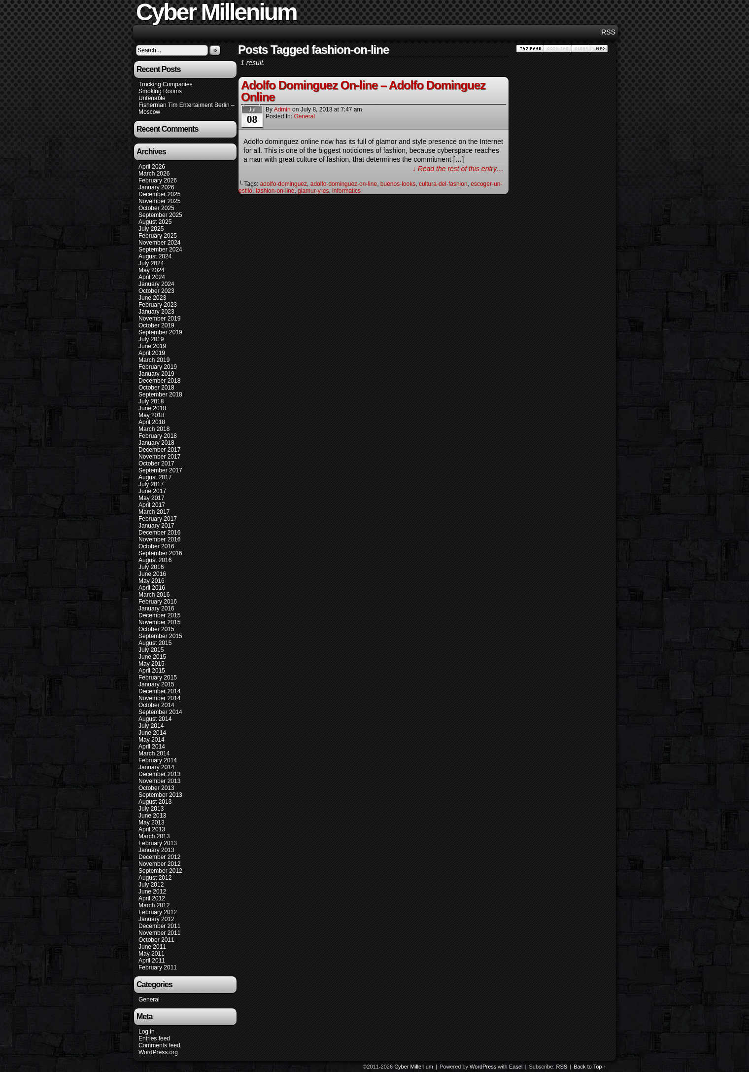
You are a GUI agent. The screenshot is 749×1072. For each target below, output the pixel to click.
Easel (516, 1067)
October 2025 (156, 208)
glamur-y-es (313, 190)
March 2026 (154, 173)
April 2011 (151, 960)
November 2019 (159, 318)
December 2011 (159, 926)
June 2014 (152, 732)
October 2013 (156, 788)
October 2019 (156, 325)
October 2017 (156, 463)
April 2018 (151, 422)
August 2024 (154, 256)
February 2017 (157, 518)
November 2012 (159, 863)
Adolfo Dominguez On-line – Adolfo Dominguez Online (363, 91)
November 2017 (159, 456)
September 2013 (160, 794)
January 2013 (156, 850)
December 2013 (159, 774)
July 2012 (151, 884)
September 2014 (160, 712)
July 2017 (151, 484)
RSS (608, 32)
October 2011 (156, 939)
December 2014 (159, 691)
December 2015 (159, 615)
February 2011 (157, 967)
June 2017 (152, 491)
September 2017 (160, 470)
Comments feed (159, 1045)
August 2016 (154, 560)
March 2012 (154, 905)
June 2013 (152, 815)
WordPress (483, 1067)
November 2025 (159, 201)
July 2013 (151, 808)
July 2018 (151, 401)
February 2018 (157, 435)
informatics (346, 190)
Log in (146, 1031)
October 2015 (156, 629)
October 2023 (156, 290)
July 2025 (151, 228)
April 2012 (151, 898)
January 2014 (156, 767)
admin (282, 109)
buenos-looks (397, 183)
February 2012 (157, 912)
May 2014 (151, 739)
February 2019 (157, 366)
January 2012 (156, 919)
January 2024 (156, 284)
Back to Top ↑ (590, 1067)
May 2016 (151, 580)
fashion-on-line (275, 190)
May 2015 (151, 663)
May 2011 (151, 953)
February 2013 (157, 843)
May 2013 (151, 822)
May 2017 (151, 498)
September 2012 (160, 870)
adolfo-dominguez (283, 183)
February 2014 (157, 760)
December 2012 (159, 857)
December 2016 (159, 532)
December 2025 (159, 194)
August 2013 (154, 801)
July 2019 (151, 339)
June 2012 (152, 891)
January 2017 (156, 525)
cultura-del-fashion (443, 183)
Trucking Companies (165, 84)
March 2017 (154, 511)
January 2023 (156, 311)
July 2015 (151, 649)
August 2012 (154, 877)
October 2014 (156, 705)
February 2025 (157, 235)
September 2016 (160, 553)
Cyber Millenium (413, 1067)
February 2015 (157, 677)
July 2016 (151, 567)
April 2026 (151, 166)
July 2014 (151, 725)
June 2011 (152, 946)
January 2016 (156, 608)
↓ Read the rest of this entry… (458, 169)
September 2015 (160, 636)
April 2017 (151, 504)
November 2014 (159, 698)
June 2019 (152, 346)
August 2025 (154, 221)
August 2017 (154, 477)
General (149, 999)
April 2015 (151, 670)
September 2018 (160, 394)
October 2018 (156, 387)
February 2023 (157, 304)
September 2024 (160, 249)
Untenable (152, 98)
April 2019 (151, 353)
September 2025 (160, 215)
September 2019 (160, 332)
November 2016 (159, 539)
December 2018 (159, 380)
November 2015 (159, 622)
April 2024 (151, 277)
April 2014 (151, 746)
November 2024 (159, 242)
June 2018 (152, 408)
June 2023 (152, 297)
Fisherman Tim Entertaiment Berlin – (186, 105)
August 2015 (154, 643)
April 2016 (151, 587)
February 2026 (157, 180)
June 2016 (152, 574)
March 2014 (154, 753)
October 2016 (156, 546)
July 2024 (151, 263)
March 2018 (154, 429)
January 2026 (156, 187)
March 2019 (154, 360)
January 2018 (156, 442)
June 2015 (152, 656)
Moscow (149, 111)
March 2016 (154, 594)
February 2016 (157, 601)
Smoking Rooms (160, 91)
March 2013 (154, 836)
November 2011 (159, 932)
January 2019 (156, 373)
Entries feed (154, 1038)
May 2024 (151, 270)
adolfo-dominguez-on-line (343, 183)
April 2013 (151, 829)
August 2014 (154, 718)
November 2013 (159, 781)
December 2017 (159, 449)
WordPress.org (158, 1052)
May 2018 (151, 415)
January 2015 (156, 684)
